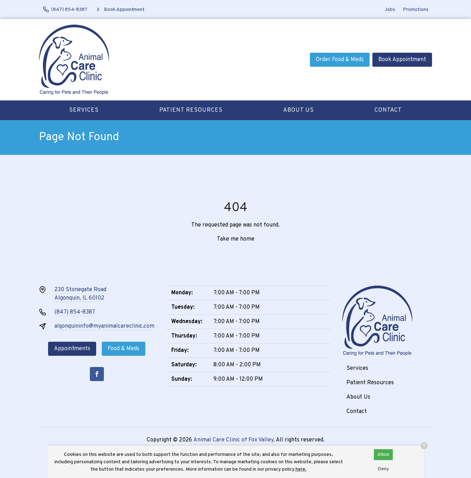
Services (84, 110)
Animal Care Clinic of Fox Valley (233, 440)
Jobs (390, 10)
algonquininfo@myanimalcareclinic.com (104, 326)
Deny (383, 469)
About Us (298, 110)
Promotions (416, 10)
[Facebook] (97, 374)
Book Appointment (402, 59)
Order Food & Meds (340, 59)
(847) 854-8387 (74, 312)
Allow (383, 455)
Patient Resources (191, 110)
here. (301, 469)
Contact (388, 110)
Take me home (235, 239)
